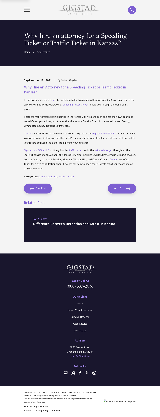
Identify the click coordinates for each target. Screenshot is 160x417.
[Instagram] (94, 373)
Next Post (122, 188)
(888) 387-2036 (80, 286)
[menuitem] (28, 410)
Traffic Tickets (66, 177)
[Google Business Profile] (66, 373)
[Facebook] (80, 373)
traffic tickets (76, 150)
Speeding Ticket (83, 87)
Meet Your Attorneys (80, 310)
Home (80, 304)
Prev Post (38, 188)
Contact (28, 134)
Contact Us (80, 331)
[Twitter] (87, 373)
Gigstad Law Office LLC (104, 134)
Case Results (80, 324)
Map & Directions (80, 356)
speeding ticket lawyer (75, 105)
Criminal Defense (47, 177)
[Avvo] (73, 373)
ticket (53, 100)
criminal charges (103, 150)
